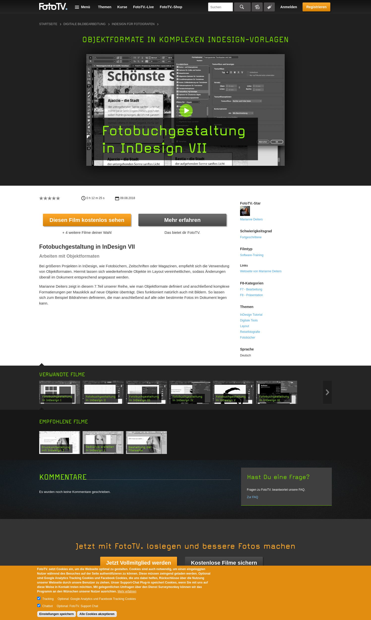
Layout (244, 326)
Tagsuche (269, 6)
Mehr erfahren (182, 220)
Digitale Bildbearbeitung (84, 24)
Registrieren (316, 7)
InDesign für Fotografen (133, 24)
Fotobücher (247, 337)
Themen (104, 7)
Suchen (242, 6)
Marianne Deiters (251, 219)
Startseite (48, 24)
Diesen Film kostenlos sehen (87, 220)
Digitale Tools (249, 320)
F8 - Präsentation (251, 295)
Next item (327, 392)
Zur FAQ (252, 497)
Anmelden (288, 7)
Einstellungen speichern (56, 614)
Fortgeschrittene (251, 237)
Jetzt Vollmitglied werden (138, 563)
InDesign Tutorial (251, 314)
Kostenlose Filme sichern (224, 563)
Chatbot (47, 606)
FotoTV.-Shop (171, 7)
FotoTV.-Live (143, 7)
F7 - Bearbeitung (251, 289)
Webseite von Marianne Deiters (260, 271)
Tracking (48, 599)
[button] (186, 111)
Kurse (122, 7)
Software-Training (251, 255)
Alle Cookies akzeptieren (96, 614)
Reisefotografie (250, 332)
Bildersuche (257, 6)
